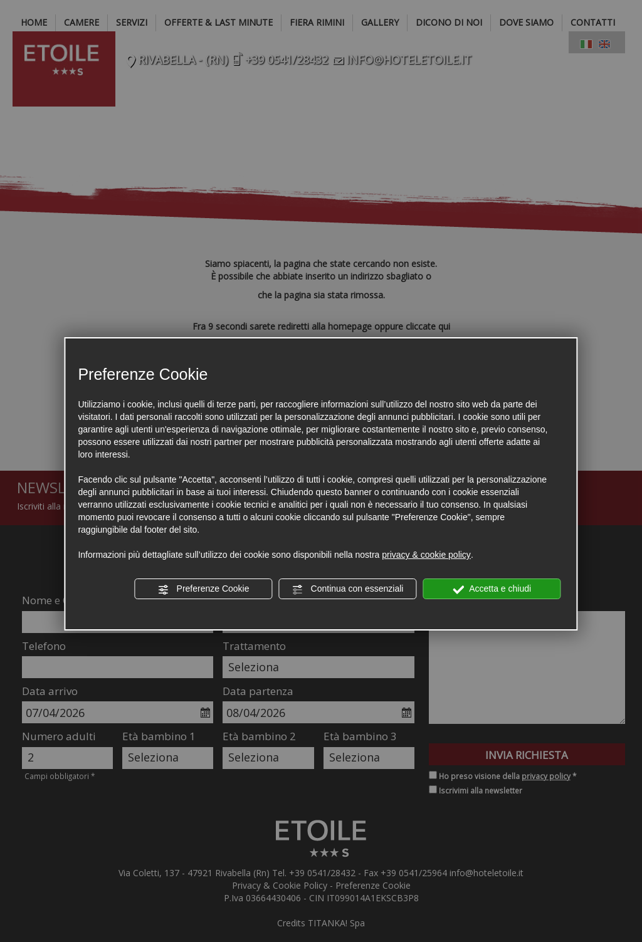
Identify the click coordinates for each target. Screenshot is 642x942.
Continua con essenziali (348, 589)
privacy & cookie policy (426, 555)
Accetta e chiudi (492, 589)
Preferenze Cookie (204, 589)
